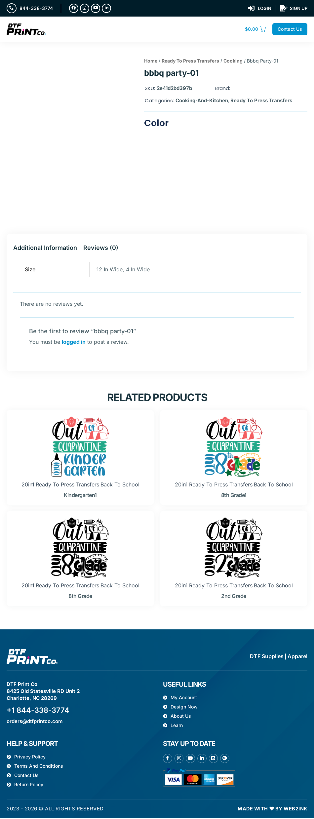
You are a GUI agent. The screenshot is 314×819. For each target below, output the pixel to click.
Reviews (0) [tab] (100, 249)
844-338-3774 (37, 8)
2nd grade (233, 597)
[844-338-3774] (12, 8)
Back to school (119, 485)
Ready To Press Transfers (190, 62)
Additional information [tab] (45, 249)
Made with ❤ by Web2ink (271, 810)
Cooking (233, 62)
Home (150, 62)
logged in (74, 343)
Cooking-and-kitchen (202, 101)
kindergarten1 (80, 496)
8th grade (80, 597)
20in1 (27, 485)
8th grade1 (234, 496)
